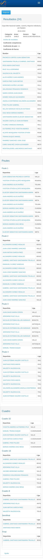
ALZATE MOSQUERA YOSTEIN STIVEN (16, 132)
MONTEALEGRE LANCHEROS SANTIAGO (17, 148)
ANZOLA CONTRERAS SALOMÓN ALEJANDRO (19, 101)
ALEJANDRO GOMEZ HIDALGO (14, 244)
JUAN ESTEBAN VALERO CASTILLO (15, 360)
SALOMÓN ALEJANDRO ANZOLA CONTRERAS (19, 388)
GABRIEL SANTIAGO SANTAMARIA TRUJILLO (19, 260)
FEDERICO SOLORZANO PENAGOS (15, 475)
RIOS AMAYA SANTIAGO (11, 65)
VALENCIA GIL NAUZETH (11, 73)
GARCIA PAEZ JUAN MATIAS (13, 81)
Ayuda (6, 553)
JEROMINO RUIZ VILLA (11, 316)
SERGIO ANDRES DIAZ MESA (13, 208)
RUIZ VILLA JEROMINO (11, 69)
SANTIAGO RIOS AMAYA (11, 364)
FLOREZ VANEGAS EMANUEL (13, 125)
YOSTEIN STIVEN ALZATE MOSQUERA (16, 180)
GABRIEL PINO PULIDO (11, 443)
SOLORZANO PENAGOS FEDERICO (15, 89)
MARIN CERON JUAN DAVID (13, 93)
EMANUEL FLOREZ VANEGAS (13, 264)
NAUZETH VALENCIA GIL (12, 368)
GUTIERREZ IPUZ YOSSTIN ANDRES (16, 129)
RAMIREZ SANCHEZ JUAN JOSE (14, 140)
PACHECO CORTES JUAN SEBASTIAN (16, 57)
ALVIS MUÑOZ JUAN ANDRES (13, 77)
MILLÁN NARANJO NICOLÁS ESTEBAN (16, 109)
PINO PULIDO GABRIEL (11, 105)
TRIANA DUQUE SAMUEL (11, 136)
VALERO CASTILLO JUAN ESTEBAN (15, 121)
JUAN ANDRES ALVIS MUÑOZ (13, 184)
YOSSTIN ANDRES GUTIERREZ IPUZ (16, 427)
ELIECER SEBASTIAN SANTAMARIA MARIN (18, 192)
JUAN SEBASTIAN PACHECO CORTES (16, 177)
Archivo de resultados (10, 40)
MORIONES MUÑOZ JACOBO (13, 85)
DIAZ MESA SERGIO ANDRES (13, 113)
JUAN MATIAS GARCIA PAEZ (13, 252)
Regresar (6, 12)
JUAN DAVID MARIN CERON (13, 312)
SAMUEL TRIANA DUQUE (12, 348)
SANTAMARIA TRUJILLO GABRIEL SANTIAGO (19, 61)
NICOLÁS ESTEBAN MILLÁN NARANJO (16, 320)
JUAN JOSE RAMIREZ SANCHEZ (14, 248)
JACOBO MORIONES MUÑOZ (13, 471)
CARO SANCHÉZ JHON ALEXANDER (15, 144)
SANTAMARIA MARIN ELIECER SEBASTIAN (18, 117)
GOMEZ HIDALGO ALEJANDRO (14, 97)
